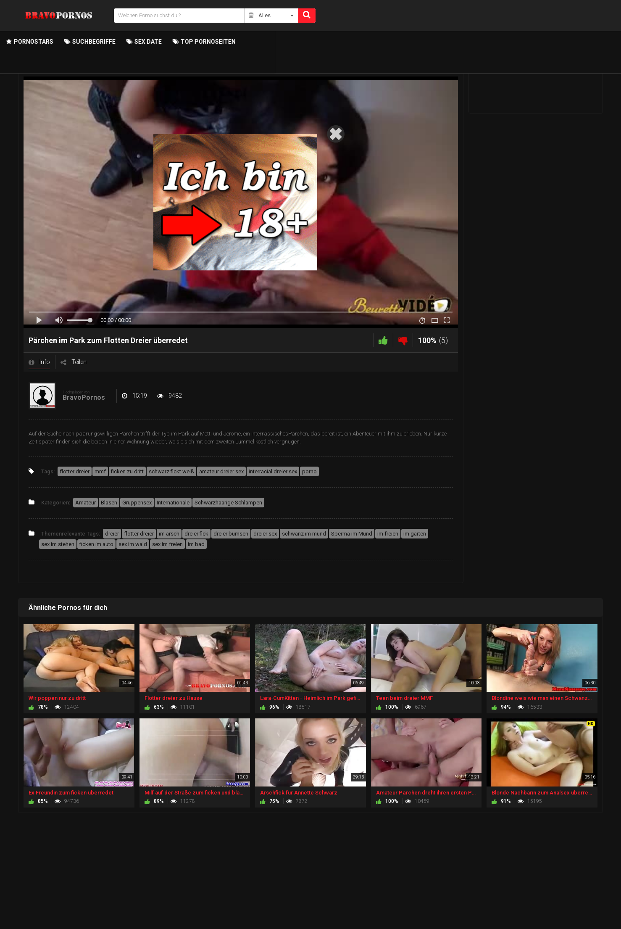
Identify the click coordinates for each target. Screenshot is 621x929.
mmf (100, 471)
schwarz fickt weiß (171, 471)
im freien (387, 533)
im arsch (169, 533)
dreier (112, 533)
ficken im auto (96, 544)
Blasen (109, 502)
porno (309, 471)
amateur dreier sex (221, 471)
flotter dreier (74, 471)
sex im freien (167, 544)
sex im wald (132, 544)
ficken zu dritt (127, 471)
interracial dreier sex (273, 471)
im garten (414, 533)
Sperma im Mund (351, 533)
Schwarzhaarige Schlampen (228, 502)
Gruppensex (137, 502)
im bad (196, 544)
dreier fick (196, 533)
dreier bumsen (230, 533)
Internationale (173, 502)
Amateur (85, 502)
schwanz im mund (304, 533)
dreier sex (265, 533)
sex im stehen (57, 544)
